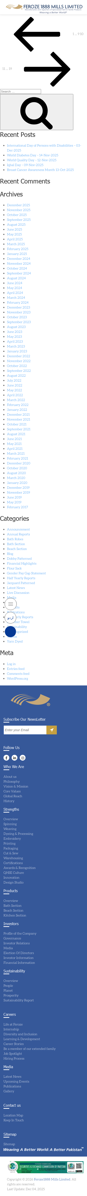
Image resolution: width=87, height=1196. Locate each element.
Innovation (11, 877)
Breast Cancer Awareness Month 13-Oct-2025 (40, 170)
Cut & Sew (10, 853)
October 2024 (17, 268)
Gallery (8, 1091)
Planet (8, 990)
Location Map (13, 1115)
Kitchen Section (14, 915)
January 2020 (17, 483)
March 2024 (16, 297)
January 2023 (17, 351)
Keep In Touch (13, 1120)
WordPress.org (17, 678)
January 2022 (17, 410)
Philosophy (11, 781)
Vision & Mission (15, 786)
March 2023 (16, 346)
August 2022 (16, 375)
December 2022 (18, 356)
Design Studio (13, 882)
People (8, 985)
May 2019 (14, 502)
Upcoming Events (16, 1081)
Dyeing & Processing (18, 834)
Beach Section (17, 549)
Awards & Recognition (19, 868)
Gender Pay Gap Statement (26, 573)
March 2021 (16, 453)
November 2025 (18, 210)
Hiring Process (13, 1058)
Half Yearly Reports (21, 578)
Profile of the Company (19, 933)
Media (11, 597)
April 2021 (15, 448)
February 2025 (17, 249)
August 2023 (16, 327)
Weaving (9, 829)
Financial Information (19, 963)
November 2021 (18, 419)
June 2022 (14, 385)
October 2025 (17, 215)
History (8, 801)
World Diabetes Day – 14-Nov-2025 (32, 155)
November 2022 (19, 361)
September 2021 (18, 429)
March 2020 (16, 478)
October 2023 (17, 317)
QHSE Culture (13, 872)
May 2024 (14, 288)
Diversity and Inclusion (20, 1034)
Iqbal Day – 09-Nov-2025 (25, 165)
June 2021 (14, 439)
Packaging (10, 848)
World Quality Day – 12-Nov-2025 (31, 160)
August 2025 (16, 224)
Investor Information (18, 958)
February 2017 (17, 507)
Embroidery (12, 838)
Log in (11, 664)
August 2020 (16, 473)
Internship (11, 1029)
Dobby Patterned (19, 558)
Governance (12, 938)
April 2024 (15, 293)
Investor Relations (16, 943)
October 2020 (17, 468)
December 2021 (18, 414)
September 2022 (19, 371)
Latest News (16, 588)
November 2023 (19, 312)
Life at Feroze (13, 1024)
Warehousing (13, 858)
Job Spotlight (12, 1053)
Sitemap (9, 1144)
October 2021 (16, 424)
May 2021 (14, 444)
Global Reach (12, 796)
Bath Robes (15, 539)
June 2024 (14, 283)
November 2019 (18, 492)
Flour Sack (14, 568)
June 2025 (14, 229)
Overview (10, 819)
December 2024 (18, 258)
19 (10, 69)
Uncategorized (17, 631)
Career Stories (13, 1044)
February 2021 (17, 458)
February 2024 (18, 302)
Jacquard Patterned (21, 583)
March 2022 (16, 400)
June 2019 (14, 497)
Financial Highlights (21, 563)
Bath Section (16, 544)
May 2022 (14, 390)
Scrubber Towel (18, 622)
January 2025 (17, 254)
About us (9, 776)
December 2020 (18, 463)
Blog (10, 554)
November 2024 (19, 263)
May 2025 (14, 234)
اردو (10, 617)
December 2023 (18, 307)
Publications (16, 612)
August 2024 (16, 278)
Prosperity (11, 995)
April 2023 (15, 341)
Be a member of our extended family (29, 1049)
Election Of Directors (18, 953)
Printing (9, 843)
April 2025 (15, 239)
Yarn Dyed (15, 641)
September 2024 (19, 273)
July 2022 (14, 380)
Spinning (10, 824)
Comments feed (18, 673)
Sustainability (17, 627)
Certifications (13, 863)
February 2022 (18, 405)
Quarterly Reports (20, 617)
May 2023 (14, 336)
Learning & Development (21, 1039)
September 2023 (19, 322)
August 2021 (16, 434)
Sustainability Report (18, 1000)
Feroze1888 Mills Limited (51, 1179)
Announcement (18, 529)
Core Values (12, 791)
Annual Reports (18, 534)
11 (3, 69)
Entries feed (16, 669)
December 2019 (18, 487)
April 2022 (15, 395)
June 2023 (14, 332)
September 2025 (19, 220)
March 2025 (16, 244)
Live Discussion (18, 593)
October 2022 (17, 366)
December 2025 (18, 205)
